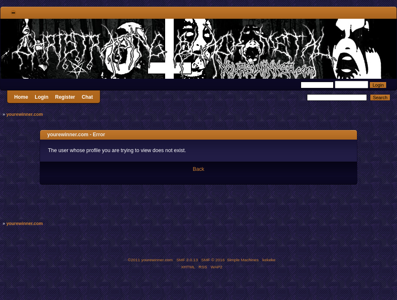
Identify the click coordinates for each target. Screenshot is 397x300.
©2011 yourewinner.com (150, 260)
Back (198, 169)
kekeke (269, 260)
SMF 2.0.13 (187, 260)
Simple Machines (243, 260)
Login (41, 97)
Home (21, 97)
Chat (87, 97)
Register (65, 97)
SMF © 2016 (213, 260)
